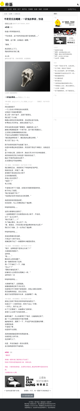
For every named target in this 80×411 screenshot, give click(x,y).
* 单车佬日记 (58, 81)
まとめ (7, 56)
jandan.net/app (64, 56)
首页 (5, 9)
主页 (5, 14)
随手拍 (24, 9)
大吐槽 (45, 9)
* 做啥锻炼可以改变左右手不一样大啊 (65, 73)
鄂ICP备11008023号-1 (30, 404)
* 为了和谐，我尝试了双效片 (62, 68)
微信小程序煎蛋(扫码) (65, 54)
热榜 (40, 9)
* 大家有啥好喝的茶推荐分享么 (63, 83)
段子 (19, 9)
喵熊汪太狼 (8, 24)
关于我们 (31, 402)
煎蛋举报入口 (28, 407)
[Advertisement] (64, 107)
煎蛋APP (49, 402)
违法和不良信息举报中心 (40, 407)
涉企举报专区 (51, 407)
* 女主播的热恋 (58, 78)
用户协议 (37, 402)
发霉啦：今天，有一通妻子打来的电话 (37, 391)
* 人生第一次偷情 (59, 88)
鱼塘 (35, 9)
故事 (10, 14)
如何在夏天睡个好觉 (11, 391)
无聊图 (30, 9)
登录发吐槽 (27, 395)
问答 (10, 9)
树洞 (14, 9)
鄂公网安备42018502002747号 (47, 404)
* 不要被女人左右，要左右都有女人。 (65, 86)
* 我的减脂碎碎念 (59, 76)
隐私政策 (43, 402)
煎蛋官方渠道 (59, 50)
